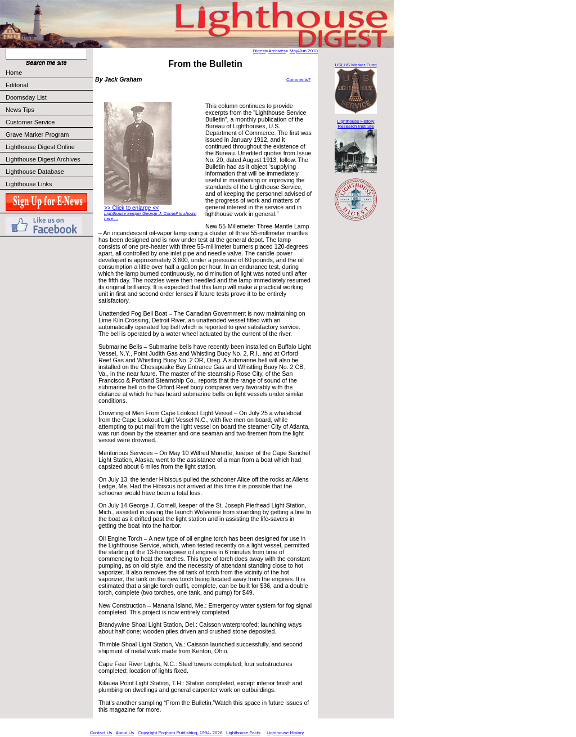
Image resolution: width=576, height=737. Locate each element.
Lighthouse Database (35, 171)
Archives (277, 50)
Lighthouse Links (29, 184)
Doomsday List (26, 97)
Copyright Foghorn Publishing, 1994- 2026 (180, 732)
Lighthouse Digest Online (40, 146)
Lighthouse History (285, 732)
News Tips (20, 109)
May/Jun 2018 (304, 50)
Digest (259, 50)
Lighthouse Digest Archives (43, 159)
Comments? (298, 79)
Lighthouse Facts (243, 732)
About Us (124, 732)
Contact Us (101, 732)
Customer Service (49, 122)
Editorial (49, 85)
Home (14, 72)
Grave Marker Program (37, 134)
